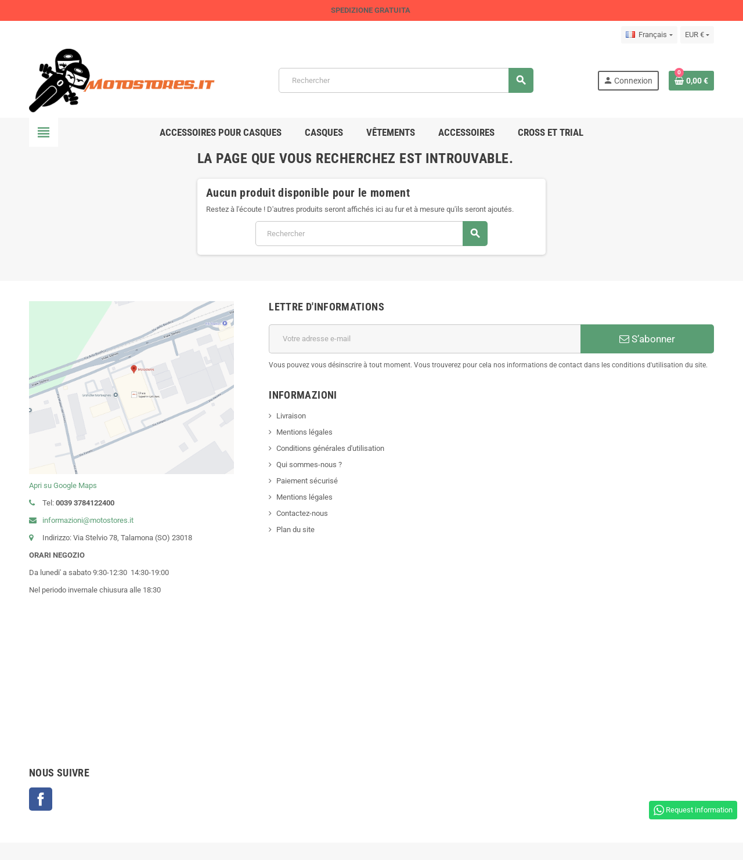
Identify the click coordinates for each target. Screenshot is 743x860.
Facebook (40, 799)
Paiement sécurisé (307, 480)
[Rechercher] (406, 80)
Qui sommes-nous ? (309, 464)
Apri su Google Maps (63, 485)
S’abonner (647, 339)
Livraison (291, 415)
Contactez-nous (302, 513)
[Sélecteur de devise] (697, 35)
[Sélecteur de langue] (649, 35)
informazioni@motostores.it (81, 520)
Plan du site (295, 529)
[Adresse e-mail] (424, 338)
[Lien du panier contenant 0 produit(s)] (691, 81)
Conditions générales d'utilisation (330, 448)
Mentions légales (304, 432)
